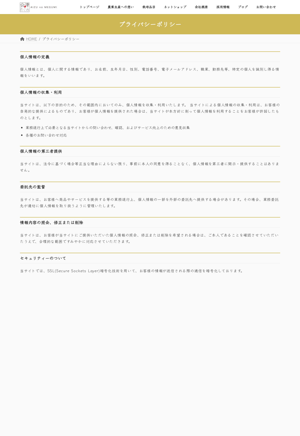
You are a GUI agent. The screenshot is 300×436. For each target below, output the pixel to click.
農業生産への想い (214, 324)
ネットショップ (212, 343)
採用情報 (207, 362)
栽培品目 (207, 334)
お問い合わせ (211, 381)
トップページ (211, 315)
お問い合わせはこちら (47, 330)
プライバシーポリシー (39, 344)
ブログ (206, 372)
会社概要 (207, 353)
